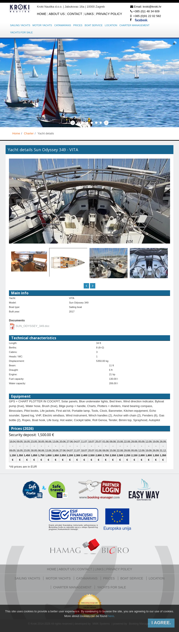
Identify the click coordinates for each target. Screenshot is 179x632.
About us (57, 14)
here (111, 616)
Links (89, 14)
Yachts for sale (21, 32)
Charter (29, 133)
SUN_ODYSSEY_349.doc (32, 326)
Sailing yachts (20, 25)
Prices (77, 25)
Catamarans (62, 25)
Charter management (134, 25)
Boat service (93, 25)
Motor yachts (42, 25)
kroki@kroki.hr (152, 6)
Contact (74, 14)
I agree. (161, 622)
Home (41, 14)
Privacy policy (109, 14)
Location (111, 25)
